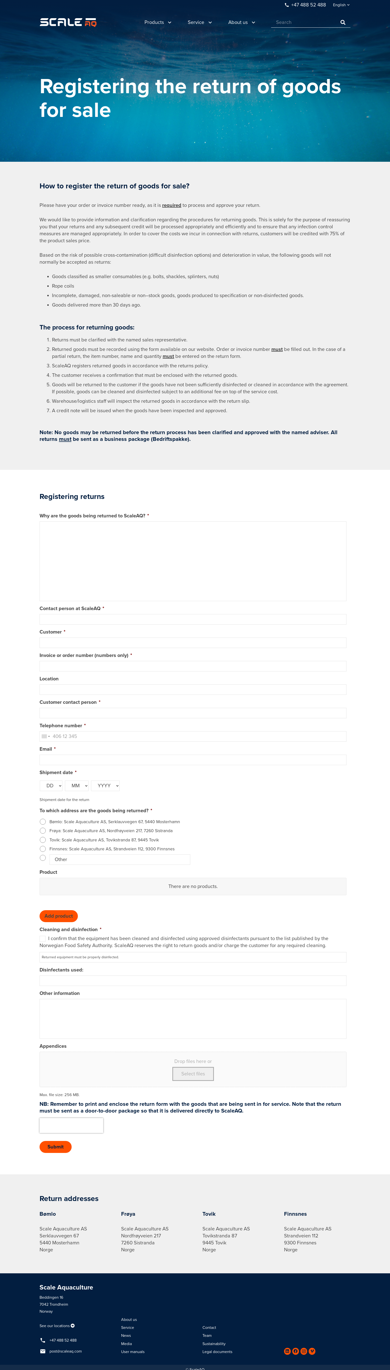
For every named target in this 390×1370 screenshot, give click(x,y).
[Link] (68, 22)
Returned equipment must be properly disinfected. (80, 957)
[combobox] (45, 736)
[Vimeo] (312, 1351)
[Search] (310, 22)
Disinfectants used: (61, 970)
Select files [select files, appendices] (193, 1074)
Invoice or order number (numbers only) (86, 655)
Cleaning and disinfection (70, 930)
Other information (60, 993)
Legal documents (217, 1351)
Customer (52, 632)
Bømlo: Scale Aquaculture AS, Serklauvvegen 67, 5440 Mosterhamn (114, 821)
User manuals (133, 1351)
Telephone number (63, 726)
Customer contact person (70, 702)
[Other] (119, 859)
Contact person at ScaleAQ (72, 609)
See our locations (55, 1325)
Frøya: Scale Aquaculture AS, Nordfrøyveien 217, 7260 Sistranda (111, 830)
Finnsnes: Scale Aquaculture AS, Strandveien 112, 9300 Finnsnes (112, 849)
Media (126, 1343)
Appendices (53, 1046)
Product (48, 872)
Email (48, 749)
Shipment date (58, 773)
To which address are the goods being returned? (96, 811)
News (126, 1335)
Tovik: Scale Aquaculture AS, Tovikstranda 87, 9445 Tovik (104, 840)
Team (207, 1335)
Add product (59, 916)
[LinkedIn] (287, 1351)
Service (127, 1327)
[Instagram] (303, 1351)
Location (49, 679)
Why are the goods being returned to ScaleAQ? (94, 516)
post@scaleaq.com (65, 1351)
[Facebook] (295, 1351)
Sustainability (214, 1343)
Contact (209, 1327)
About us (129, 1319)
